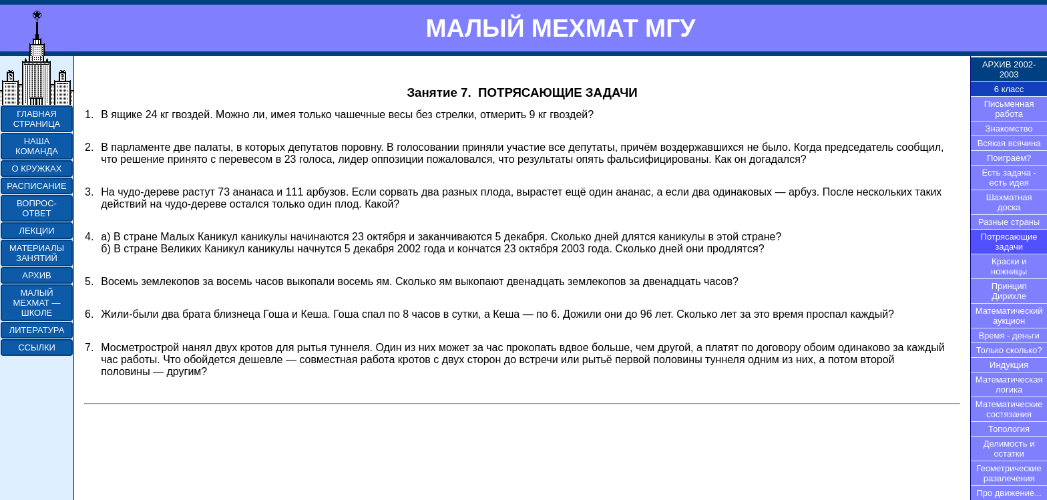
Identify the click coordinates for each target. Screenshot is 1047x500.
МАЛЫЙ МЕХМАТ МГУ (560, 28)
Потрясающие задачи (1009, 242)
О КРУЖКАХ (37, 169)
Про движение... (1009, 493)
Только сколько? (1009, 350)
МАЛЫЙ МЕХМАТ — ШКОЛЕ (36, 303)
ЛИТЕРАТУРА (37, 330)
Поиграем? (1009, 158)
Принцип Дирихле (1009, 291)
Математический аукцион (1009, 316)
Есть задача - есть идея (1009, 178)
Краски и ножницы (1009, 266)
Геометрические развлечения (1009, 473)
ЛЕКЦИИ (36, 231)
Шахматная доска (1009, 202)
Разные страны (1009, 222)
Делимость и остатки (1009, 449)
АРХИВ (36, 275)
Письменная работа (1009, 109)
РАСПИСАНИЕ (36, 186)
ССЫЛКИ (36, 347)
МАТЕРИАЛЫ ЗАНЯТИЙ (36, 253)
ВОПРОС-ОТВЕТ (37, 208)
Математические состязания (1009, 409)
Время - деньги (1008, 335)
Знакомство (1009, 128)
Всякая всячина (1009, 143)
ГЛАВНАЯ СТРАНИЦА (36, 119)
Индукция (1009, 365)
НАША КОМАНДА (36, 146)
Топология (1009, 429)
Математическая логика (1009, 384)
